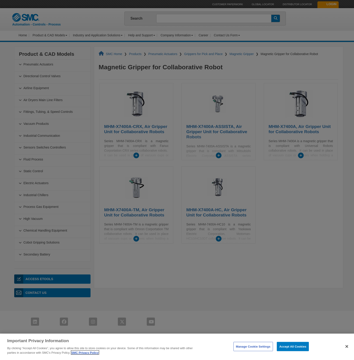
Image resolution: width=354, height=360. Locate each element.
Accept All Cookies (292, 352)
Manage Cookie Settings (253, 352)
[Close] (347, 352)
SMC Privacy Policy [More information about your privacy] (85, 358)
